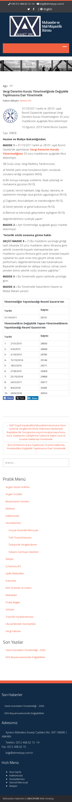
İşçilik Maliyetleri (15, 573)
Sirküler (10, 609)
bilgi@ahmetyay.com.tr (52, 3)
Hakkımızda (12, 515)
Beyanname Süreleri (17, 501)
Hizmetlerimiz (13, 523)
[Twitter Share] (20, 398)
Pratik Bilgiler (13, 602)
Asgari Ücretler (14, 494)
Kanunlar (11, 580)
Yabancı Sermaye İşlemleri (23, 552)
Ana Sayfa (13, 772)
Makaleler (11, 595)
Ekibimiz (10, 508)
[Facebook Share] (8, 398)
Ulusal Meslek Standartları (21, 624)
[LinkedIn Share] (33, 398)
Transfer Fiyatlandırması (20, 616)
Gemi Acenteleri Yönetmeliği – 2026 (25, 650)
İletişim (10, 559)
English (46, 9)
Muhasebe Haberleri (14, 798)
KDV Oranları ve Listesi (18, 587)
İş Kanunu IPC (13, 566)
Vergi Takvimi (13, 631)
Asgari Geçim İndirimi (18, 487)
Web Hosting (47, 798)
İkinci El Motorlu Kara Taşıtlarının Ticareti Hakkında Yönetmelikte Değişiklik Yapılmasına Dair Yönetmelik (36, 448)
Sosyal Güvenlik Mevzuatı (23, 530)
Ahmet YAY (25, 100)
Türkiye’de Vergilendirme (22, 544)
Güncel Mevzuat (16, 782)
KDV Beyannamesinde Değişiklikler (25, 657)
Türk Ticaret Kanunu (19, 537)
